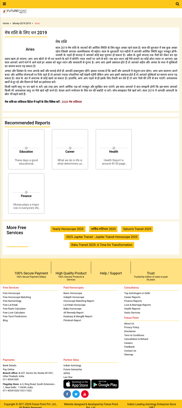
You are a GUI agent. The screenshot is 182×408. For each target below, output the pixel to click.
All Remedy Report (73, 312)
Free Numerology (12, 300)
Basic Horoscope (72, 293)
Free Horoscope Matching (17, 297)
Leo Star (67, 377)
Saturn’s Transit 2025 (137, 229)
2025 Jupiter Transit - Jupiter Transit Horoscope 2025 (101, 237)
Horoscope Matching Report (78, 300)
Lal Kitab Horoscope (74, 304)
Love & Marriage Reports (137, 304)
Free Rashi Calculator (14, 308)
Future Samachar (72, 369)
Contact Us (130, 350)
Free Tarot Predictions (15, 316)
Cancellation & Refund (136, 339)
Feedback (129, 346)
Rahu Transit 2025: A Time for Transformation (101, 245)
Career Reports (132, 297)
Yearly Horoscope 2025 (67, 229)
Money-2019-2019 (22, 23)
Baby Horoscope (72, 308)
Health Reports (132, 308)
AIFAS (66, 373)
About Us (129, 323)
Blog (5, 320)
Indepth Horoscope (73, 297)
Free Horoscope (11, 293)
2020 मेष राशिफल (72, 102)
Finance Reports (133, 300)
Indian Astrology (72, 365)
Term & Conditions (134, 335)
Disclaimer (130, 331)
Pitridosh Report (72, 320)
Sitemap (128, 354)
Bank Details (9, 365)
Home (6, 23)
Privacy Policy (131, 327)
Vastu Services (132, 312)
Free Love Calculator (14, 312)
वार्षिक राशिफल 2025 (103, 229)
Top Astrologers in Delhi (137, 293)
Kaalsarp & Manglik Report (77, 316)
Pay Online (8, 369)
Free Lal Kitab (10, 304)
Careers (128, 343)
